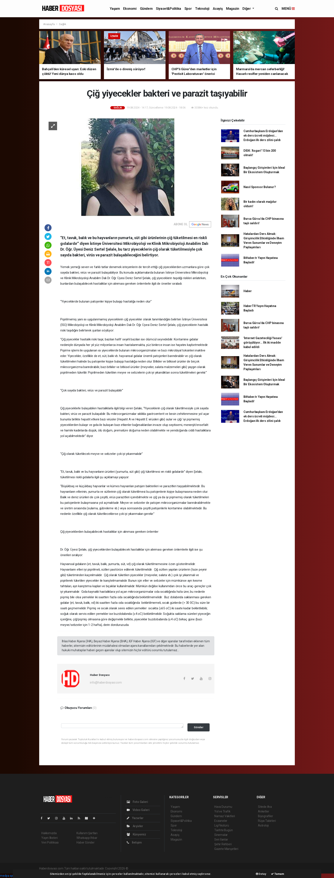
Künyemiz (136, 834)
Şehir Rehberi (223, 844)
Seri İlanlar (221, 839)
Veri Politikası (50, 842)
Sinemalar (221, 835)
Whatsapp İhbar (86, 837)
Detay (261, 873)
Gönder (198, 727)
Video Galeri (138, 810)
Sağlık (62, 24)
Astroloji (263, 825)
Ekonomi (129, 9)
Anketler (263, 811)
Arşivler (135, 826)
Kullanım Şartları (87, 833)
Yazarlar (135, 818)
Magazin (232, 9)
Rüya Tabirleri (267, 820)
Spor (188, 9)
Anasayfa (49, 24)
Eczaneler (220, 820)
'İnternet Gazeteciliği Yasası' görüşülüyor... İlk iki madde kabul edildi (262, 342)
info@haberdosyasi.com (106, 682)
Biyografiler (265, 816)
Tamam (277, 873)
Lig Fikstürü (221, 825)
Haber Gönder (85, 842)
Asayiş (218, 9)
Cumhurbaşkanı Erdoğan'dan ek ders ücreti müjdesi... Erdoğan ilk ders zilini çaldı (263, 135)
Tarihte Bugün (223, 830)
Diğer (247, 9)
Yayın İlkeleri (49, 837)
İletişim (134, 842)
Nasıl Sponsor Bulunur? (259, 187)
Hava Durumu (223, 806)
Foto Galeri (137, 802)
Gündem (146, 9)
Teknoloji (202, 9)
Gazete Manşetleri (226, 849)
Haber (247, 291)
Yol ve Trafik (222, 811)
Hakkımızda (49, 833)
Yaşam (115, 9)
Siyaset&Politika (168, 9)
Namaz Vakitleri (224, 816)
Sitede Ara (265, 806)
